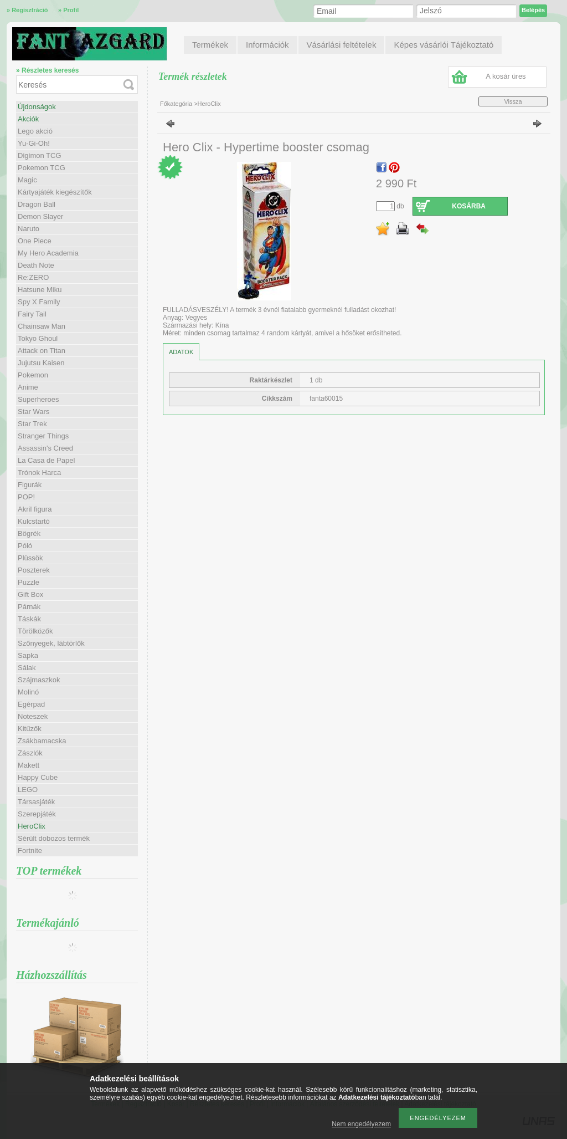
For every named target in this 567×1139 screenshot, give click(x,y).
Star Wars (33, 411)
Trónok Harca (39, 472)
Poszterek (34, 570)
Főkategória (176, 103)
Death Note (36, 265)
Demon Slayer (40, 216)
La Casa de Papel (46, 460)
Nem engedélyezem (361, 1124)
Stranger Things (43, 436)
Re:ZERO (33, 277)
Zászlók (30, 753)
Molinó (28, 692)
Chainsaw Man (41, 326)
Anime (28, 387)
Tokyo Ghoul (38, 338)
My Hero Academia (48, 253)
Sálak (27, 667)
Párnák (29, 606)
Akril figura (34, 509)
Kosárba (469, 206)
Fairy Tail (32, 314)
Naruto (28, 228)
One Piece (34, 241)
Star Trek (32, 424)
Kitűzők (30, 728)
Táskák (29, 619)
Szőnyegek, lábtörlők (51, 643)
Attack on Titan (41, 350)
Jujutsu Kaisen (41, 363)
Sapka (28, 655)
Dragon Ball (36, 204)
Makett (28, 765)
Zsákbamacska (42, 741)
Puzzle (28, 582)
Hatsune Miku (39, 289)
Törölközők (35, 631)
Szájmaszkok (39, 680)
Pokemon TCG (41, 168)
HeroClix (31, 826)
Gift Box (30, 594)
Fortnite (30, 850)
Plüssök (30, 558)
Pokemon (33, 375)
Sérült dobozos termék (54, 838)
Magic (27, 180)
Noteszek (33, 716)
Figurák (30, 485)
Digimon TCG (39, 155)
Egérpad (31, 704)
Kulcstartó (34, 521)
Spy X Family (39, 302)
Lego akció (35, 131)
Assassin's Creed (45, 448)
